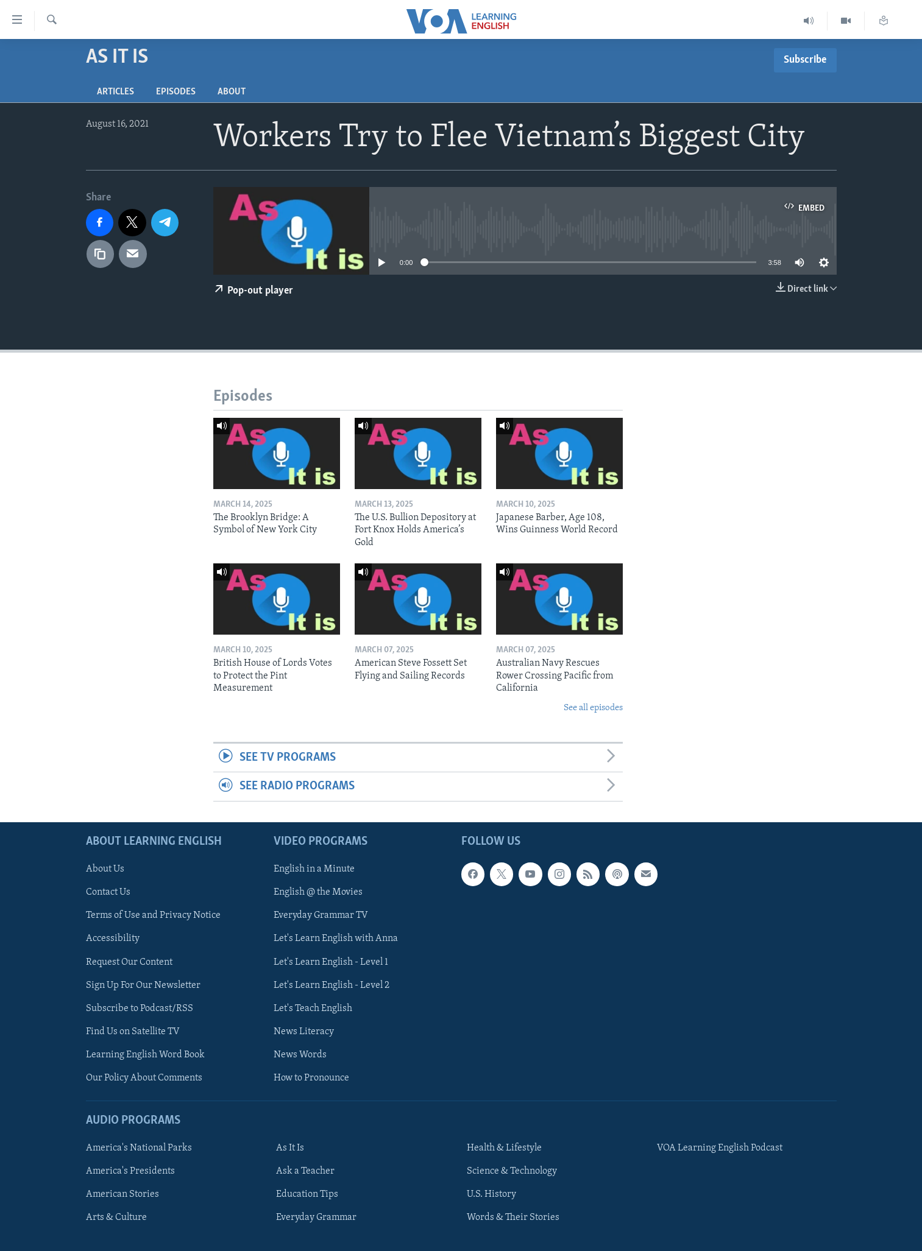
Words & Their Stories (513, 1217)
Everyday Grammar (316, 1217)
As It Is (290, 1148)
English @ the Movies (318, 892)
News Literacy (304, 1031)
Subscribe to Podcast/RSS (139, 1008)
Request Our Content (129, 962)
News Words (300, 1055)
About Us (105, 869)
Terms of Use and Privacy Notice (153, 915)
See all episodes (593, 708)
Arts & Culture (116, 1217)
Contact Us (108, 892)
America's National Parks (139, 1148)
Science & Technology (512, 1171)
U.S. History (491, 1194)
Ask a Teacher (305, 1171)
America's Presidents (130, 1171)
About (232, 92)
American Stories (122, 1194)
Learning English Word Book (145, 1055)
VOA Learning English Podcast (719, 1148)
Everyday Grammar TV (321, 915)
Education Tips (307, 1194)
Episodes (176, 92)
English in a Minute (314, 869)
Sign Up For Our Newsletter (143, 985)
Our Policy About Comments (144, 1078)
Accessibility (113, 938)
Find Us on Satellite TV (133, 1031)
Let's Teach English (313, 1008)
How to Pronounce (311, 1078)
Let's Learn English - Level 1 (331, 962)
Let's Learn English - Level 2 (331, 985)
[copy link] (101, 254)
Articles (115, 92)
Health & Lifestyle (504, 1148)
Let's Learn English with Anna (336, 938)
